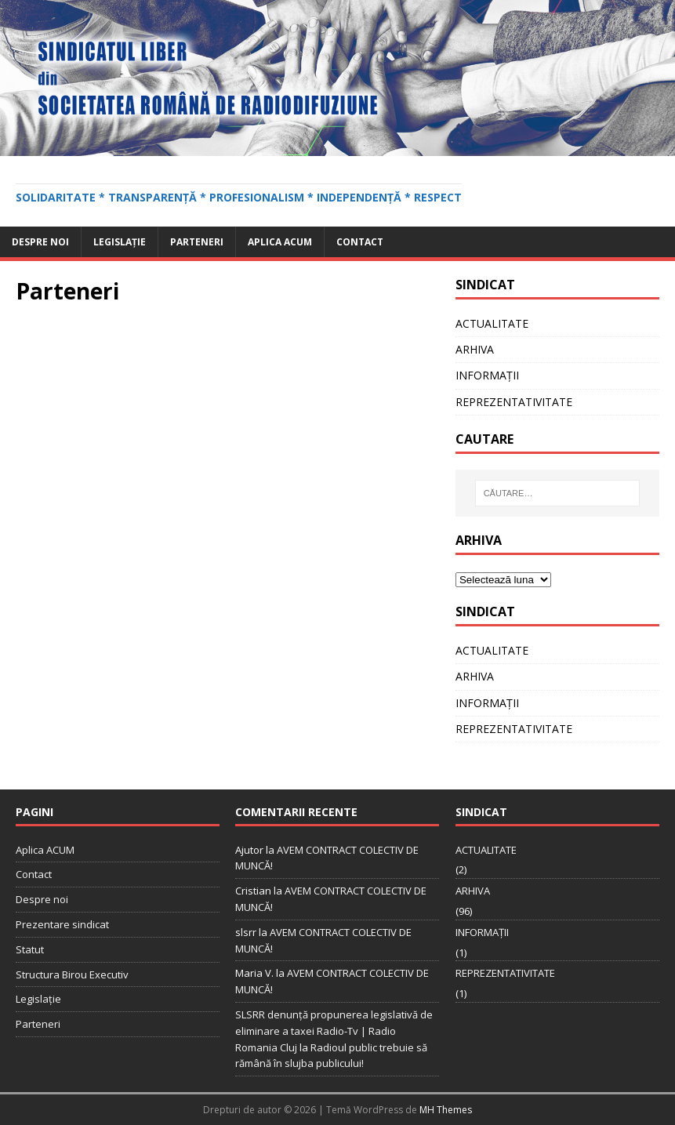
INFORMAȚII (487, 375)
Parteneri (196, 242)
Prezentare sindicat (62, 924)
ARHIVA (474, 349)
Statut (30, 949)
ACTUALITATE (491, 323)
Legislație (119, 242)
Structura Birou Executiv (72, 974)
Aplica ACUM (280, 242)
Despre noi (40, 242)
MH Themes (445, 1109)
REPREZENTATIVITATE (513, 401)
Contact (359, 242)
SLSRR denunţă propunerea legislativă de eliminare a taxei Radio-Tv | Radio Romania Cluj (334, 1030)
